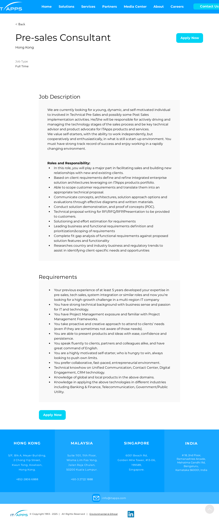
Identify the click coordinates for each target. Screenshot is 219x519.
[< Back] (29, 24)
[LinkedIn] (131, 514)
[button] (135, 7)
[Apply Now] (189, 38)
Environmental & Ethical (104, 514)
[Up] (209, 509)
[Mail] (96, 498)
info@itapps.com (114, 498)
